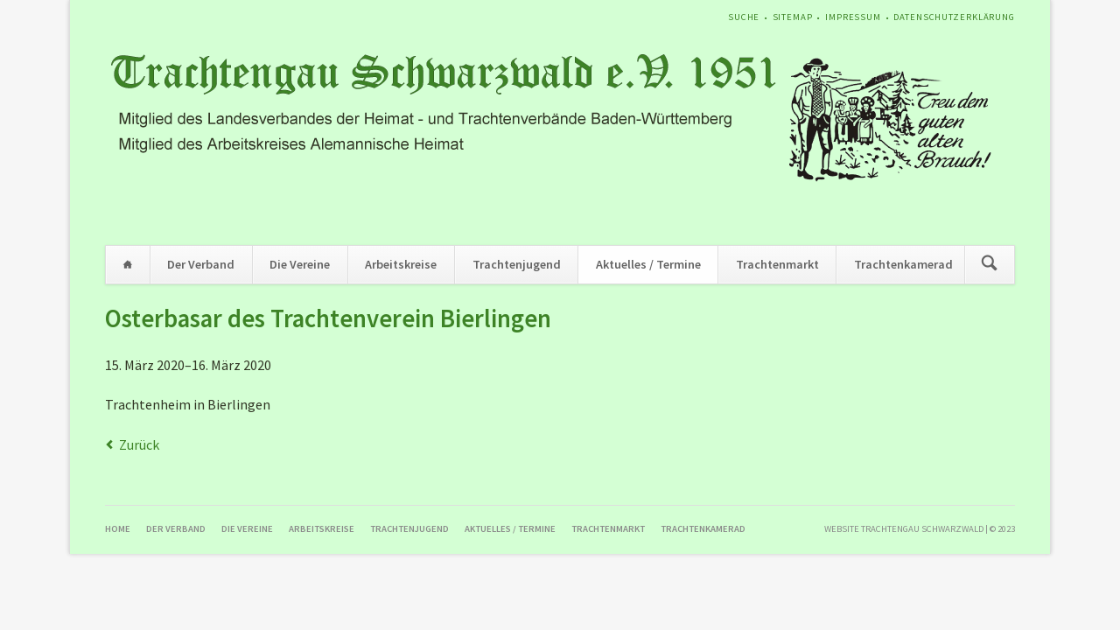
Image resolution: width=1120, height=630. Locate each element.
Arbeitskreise (401, 264)
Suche (744, 17)
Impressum (853, 17)
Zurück (139, 444)
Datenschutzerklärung (954, 17)
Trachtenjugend (516, 264)
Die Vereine (300, 264)
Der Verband (200, 264)
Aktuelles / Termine (648, 264)
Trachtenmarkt (777, 264)
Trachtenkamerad (903, 264)
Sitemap (793, 17)
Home (128, 265)
